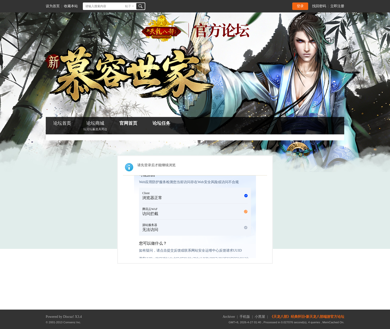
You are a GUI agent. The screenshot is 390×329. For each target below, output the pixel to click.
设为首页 (53, 6)
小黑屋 (260, 317)
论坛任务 (161, 123)
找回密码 (319, 6)
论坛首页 (62, 123)
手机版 (245, 317)
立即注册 (337, 6)
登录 (300, 6)
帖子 (128, 6)
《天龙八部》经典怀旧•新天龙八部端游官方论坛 (307, 317)
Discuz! (68, 317)
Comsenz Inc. (72, 322)
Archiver (229, 317)
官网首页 (128, 123)
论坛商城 (95, 126)
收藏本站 (71, 6)
